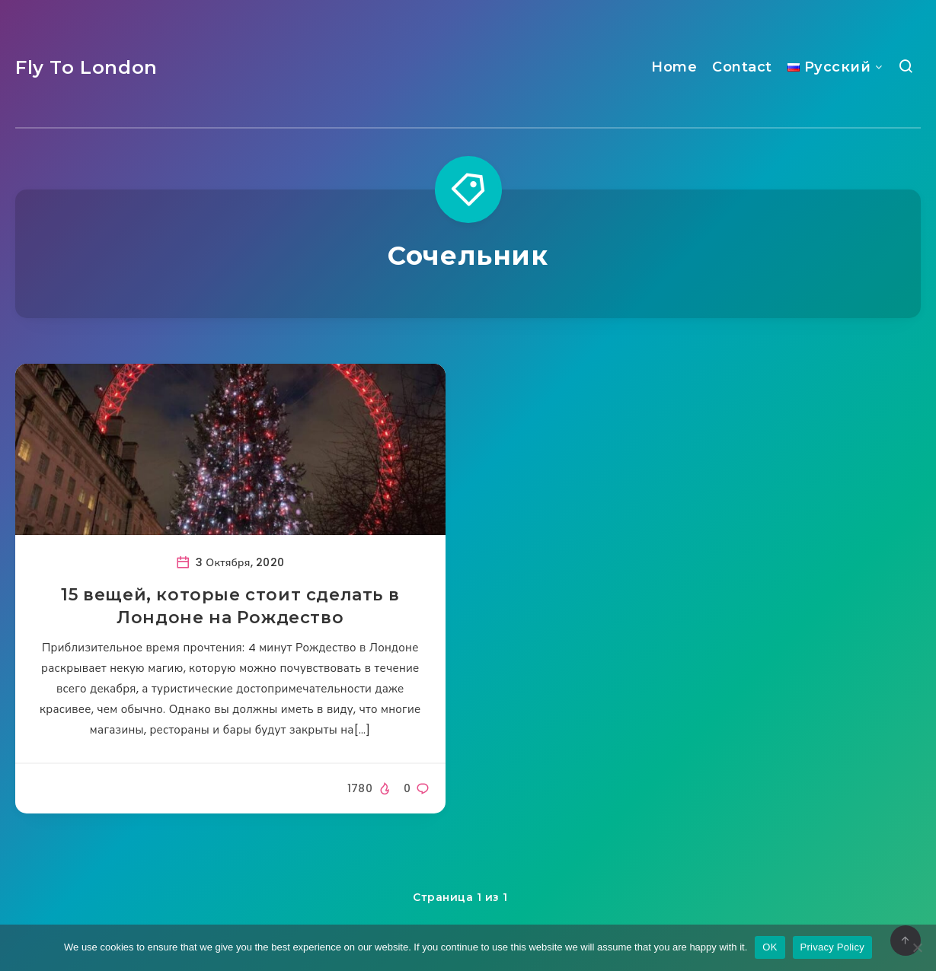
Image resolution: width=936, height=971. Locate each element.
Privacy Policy (832, 947)
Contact (742, 67)
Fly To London (86, 67)
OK (769, 947)
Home (674, 67)
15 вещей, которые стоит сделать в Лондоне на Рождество (230, 606)
